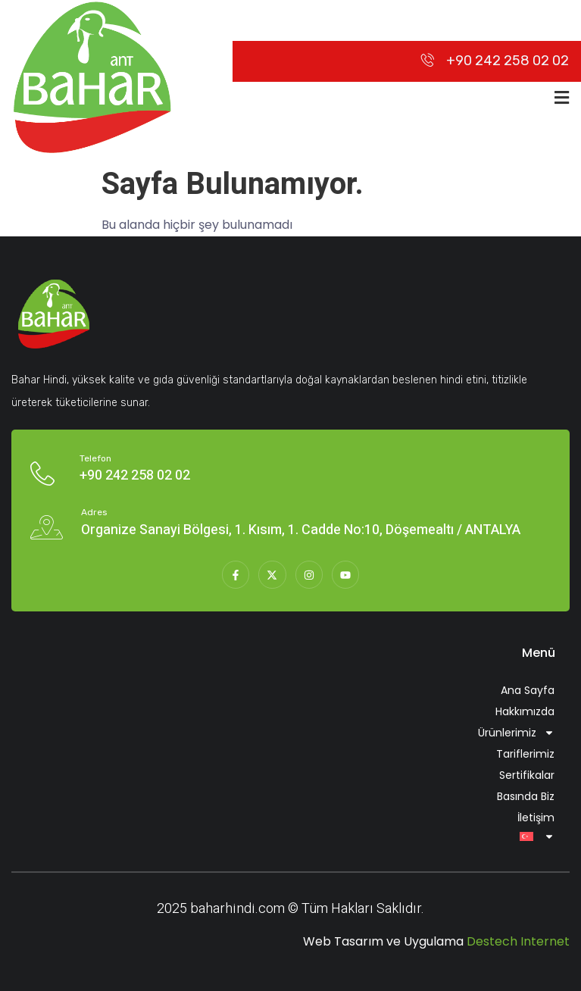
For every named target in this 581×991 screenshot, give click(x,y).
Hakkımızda (524, 711)
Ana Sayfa (527, 690)
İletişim (535, 817)
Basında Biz (525, 796)
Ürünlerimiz (516, 732)
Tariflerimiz (525, 753)
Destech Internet (518, 941)
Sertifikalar (526, 775)
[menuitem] (290, 836)
